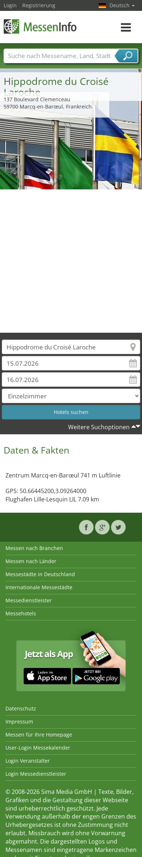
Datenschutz (20, 708)
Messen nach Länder (30, 561)
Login (10, 5)
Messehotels (20, 613)
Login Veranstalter (27, 760)
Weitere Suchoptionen (99, 427)
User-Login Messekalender (37, 747)
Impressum (19, 721)
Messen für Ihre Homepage (38, 734)
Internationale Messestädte (38, 587)
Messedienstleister (28, 600)
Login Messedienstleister (35, 773)
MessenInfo (40, 26)
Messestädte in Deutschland (40, 574)
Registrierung (38, 5)
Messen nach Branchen (34, 548)
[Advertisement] (68, 261)
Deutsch (122, 5)
